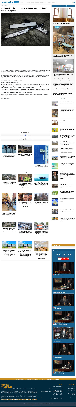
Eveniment (28, 2)
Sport (45, 2)
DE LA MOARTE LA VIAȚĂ (59, 292)
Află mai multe (35, 404)
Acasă (2, 5)
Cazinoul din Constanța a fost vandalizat (61, 23)
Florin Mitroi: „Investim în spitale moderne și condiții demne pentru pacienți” (67, 110)
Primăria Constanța (71, 390)
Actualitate (22, 2)
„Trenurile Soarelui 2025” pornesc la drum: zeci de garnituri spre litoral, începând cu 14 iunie (67, 136)
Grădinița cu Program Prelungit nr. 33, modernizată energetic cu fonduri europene (67, 157)
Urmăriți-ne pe (25, 135)
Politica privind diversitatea (25, 399)
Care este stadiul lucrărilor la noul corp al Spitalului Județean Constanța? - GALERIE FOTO (25, 232)
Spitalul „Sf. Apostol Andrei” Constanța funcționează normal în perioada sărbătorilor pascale (9, 230)
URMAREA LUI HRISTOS (59, 357)
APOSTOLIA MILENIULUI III (60, 324)
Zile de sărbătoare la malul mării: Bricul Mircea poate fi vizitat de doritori (67, 200)
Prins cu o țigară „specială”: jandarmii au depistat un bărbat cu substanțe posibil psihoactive (41, 166)
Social (32, 2)
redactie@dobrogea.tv (47, 391)
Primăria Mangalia (71, 393)
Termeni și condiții (71, 388)
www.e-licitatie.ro (12, 401)
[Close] (74, 403)
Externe (49, 2)
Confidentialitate (71, 386)
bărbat (32, 139)
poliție (23, 139)
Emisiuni (17, 2)
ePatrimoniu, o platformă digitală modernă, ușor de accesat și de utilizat (67, 165)
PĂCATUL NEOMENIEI (58, 373)
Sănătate (37, 2)
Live (73, 2)
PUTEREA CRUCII (57, 341)
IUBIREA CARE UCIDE (58, 308)
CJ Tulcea (73, 395)
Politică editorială (14, 399)
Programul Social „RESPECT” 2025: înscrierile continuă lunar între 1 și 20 (67, 129)
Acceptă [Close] (39, 404)
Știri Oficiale (72, 397)
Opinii (53, 2)
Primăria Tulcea (72, 392)
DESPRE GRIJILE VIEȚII (59, 276)
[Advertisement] (25, 60)
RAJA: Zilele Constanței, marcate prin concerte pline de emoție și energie (67, 186)
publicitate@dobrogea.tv (57, 391)
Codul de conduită (5, 399)
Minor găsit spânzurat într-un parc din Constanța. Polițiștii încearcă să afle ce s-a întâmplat (67, 143)
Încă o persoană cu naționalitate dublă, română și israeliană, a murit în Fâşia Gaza (41, 204)
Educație (41, 2)
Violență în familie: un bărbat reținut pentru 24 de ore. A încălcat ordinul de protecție (9, 155)
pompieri (18, 139)
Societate (34, 399)
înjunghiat (27, 139)
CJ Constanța (72, 394)
